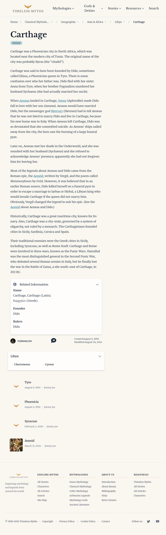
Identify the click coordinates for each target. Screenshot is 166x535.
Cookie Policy (88, 521)
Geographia (68, 22)
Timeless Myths (142, 481)
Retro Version (109, 500)
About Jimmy (109, 486)
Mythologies (63, 8)
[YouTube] (157, 521)
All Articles (43, 491)
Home (14, 22)
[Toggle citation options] (53, 340)
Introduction (109, 481)
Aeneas (24, 101)
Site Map (42, 500)
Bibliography (109, 491)
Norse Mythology (79, 481)
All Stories (42, 481)
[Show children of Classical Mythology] (52, 22)
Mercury (57, 111)
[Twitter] (148, 521)
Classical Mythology (37, 22)
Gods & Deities (93, 8)
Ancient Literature (79, 504)
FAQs (104, 495)
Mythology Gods (79, 500)
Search (154, 8)
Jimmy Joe (26, 341)
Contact (105, 521)
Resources (135, 8)
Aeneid (38, 176)
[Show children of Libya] (124, 22)
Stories (114, 8)
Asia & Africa (95, 22)
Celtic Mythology (79, 491)
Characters (43, 486)
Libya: (15, 356)
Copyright (47, 521)
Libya (118, 22)
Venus (62, 101)
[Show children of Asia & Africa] (106, 22)
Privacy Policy (67, 521)
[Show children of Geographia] (78, 22)
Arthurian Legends (80, 495)
